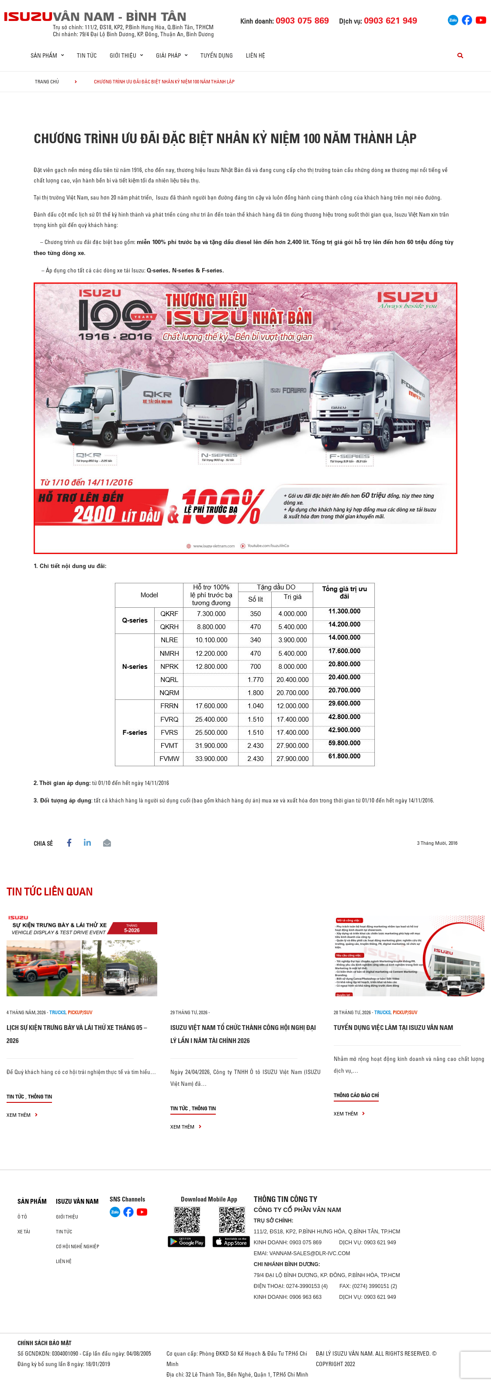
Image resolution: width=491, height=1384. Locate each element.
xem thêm (22, 1115)
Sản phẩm (32, 1201)
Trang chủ (47, 82)
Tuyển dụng (217, 55)
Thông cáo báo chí (356, 1095)
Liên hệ (255, 55)
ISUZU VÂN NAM (77, 1201)
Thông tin (40, 1096)
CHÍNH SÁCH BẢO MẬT (44, 1342)
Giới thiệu (67, 1217)
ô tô (22, 1217)
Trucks (57, 1012)
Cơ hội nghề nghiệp (77, 1246)
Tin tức (87, 55)
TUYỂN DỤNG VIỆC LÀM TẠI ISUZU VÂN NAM (393, 1027)
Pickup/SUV (80, 1012)
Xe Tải (23, 1232)
